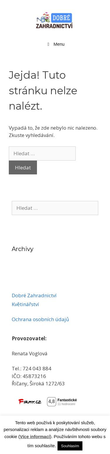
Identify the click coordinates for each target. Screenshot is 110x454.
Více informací (35, 436)
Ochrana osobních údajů (40, 319)
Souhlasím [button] (70, 446)
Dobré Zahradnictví (34, 295)
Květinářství (25, 304)
